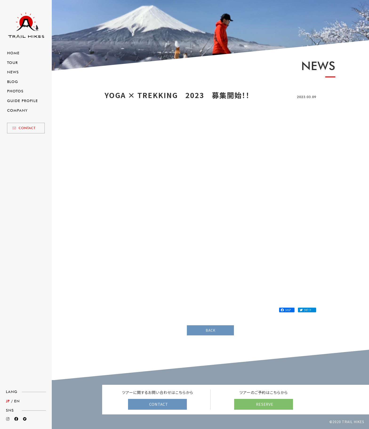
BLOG (12, 81)
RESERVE (264, 404)
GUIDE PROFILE (22, 101)
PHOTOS (15, 91)
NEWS (13, 72)
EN (17, 401)
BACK (210, 330)
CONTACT (27, 128)
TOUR (12, 62)
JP (8, 401)
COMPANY (17, 110)
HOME (13, 53)
